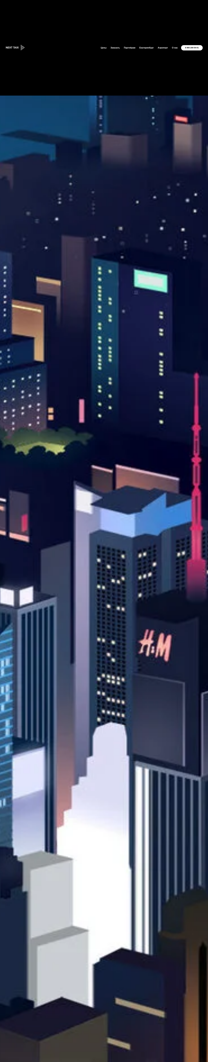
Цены (104, 48)
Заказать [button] (115, 48)
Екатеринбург (146, 48)
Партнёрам (129, 48)
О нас (175, 48)
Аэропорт (163, 48)
